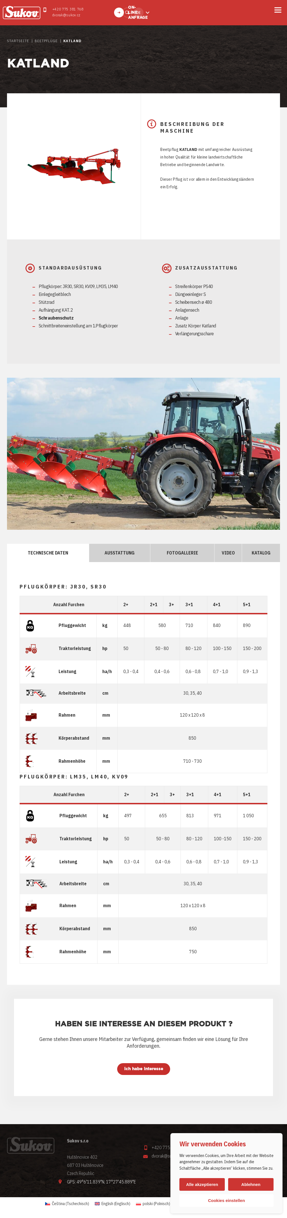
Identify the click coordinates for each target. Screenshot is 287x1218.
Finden (127, 12)
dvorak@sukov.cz (66, 15)
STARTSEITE (18, 41)
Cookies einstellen (226, 1200)
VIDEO (228, 553)
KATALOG (261, 553)
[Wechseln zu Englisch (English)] (112, 1203)
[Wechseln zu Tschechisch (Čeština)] (67, 1203)
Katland (72, 41)
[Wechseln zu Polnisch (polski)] (153, 1203)
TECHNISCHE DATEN (48, 553)
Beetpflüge (46, 41)
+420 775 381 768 (68, 9)
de (138, 12)
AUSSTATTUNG (120, 553)
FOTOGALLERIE (182, 553)
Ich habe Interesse (143, 1069)
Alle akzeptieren (202, 1184)
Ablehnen (250, 1184)
